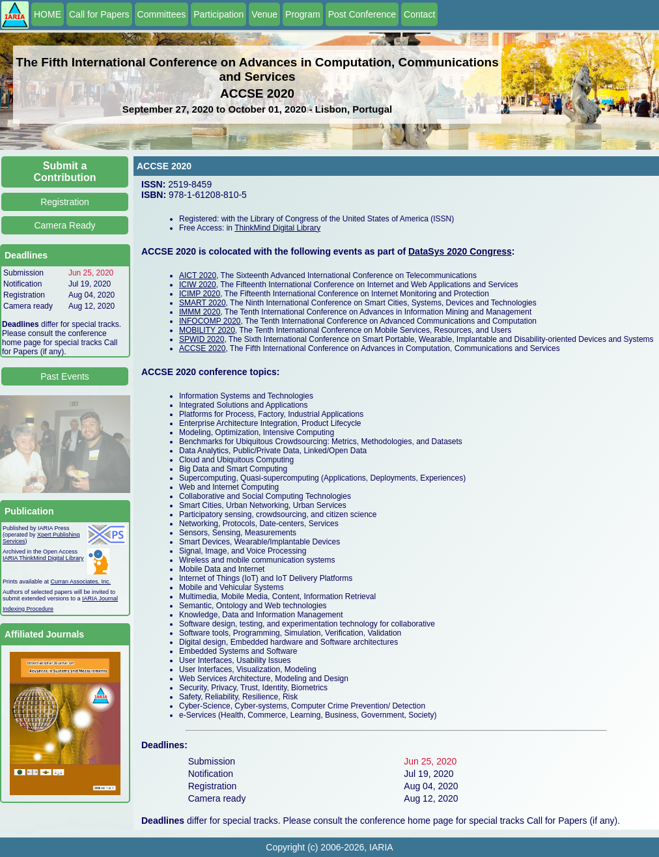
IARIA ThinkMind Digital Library (43, 558)
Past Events (64, 376)
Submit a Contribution (65, 171)
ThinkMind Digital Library (277, 227)
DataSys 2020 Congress (460, 251)
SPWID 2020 (201, 339)
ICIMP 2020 (199, 293)
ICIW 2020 (197, 284)
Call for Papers (99, 14)
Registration (64, 202)
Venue (264, 14)
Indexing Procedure (28, 609)
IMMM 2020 (199, 311)
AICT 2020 (197, 275)
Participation (218, 14)
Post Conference (362, 14)
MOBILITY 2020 (207, 330)
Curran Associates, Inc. (81, 581)
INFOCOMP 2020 (209, 321)
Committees (161, 14)
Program (302, 14)
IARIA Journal (100, 598)
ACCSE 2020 (202, 348)
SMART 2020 (202, 302)
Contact (419, 14)
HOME (47, 14)
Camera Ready (64, 225)
